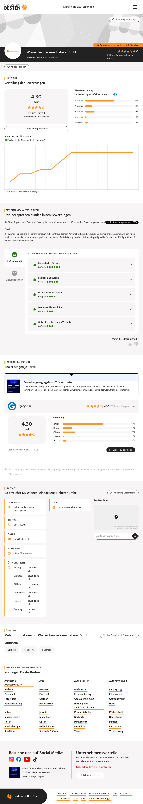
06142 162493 (20, 525)
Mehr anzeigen (16, 474)
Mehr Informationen (120, 390)
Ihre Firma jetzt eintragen (94, 767)
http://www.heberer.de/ (70, 507)
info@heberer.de (22, 539)
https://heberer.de (23, 553)
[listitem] (19, 683)
